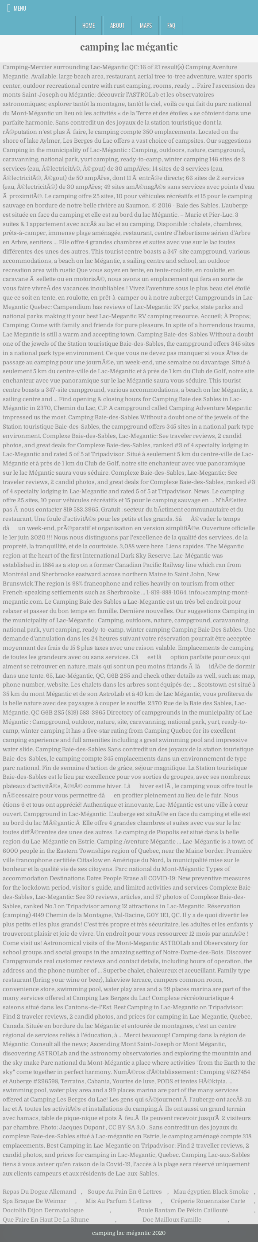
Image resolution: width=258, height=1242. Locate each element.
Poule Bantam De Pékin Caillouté (183, 1210)
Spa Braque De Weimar (34, 1201)
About (117, 25)
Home (88, 25)
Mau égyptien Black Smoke (211, 1191)
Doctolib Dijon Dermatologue (43, 1210)
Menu (20, 8)
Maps (146, 25)
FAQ (171, 25)
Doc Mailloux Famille (171, 1219)
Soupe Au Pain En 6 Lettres (125, 1191)
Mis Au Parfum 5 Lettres (118, 1201)
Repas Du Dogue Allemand (39, 1191)
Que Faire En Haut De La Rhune (46, 1219)
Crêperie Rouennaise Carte (208, 1201)
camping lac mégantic (129, 46)
